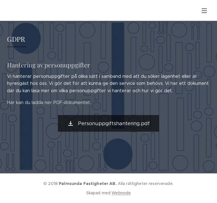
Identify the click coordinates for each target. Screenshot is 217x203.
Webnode (121, 192)
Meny (204, 10)
